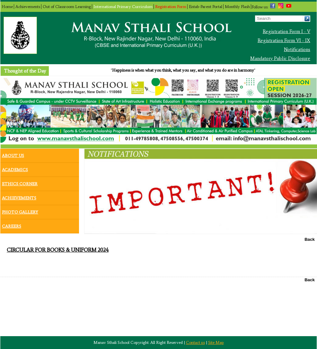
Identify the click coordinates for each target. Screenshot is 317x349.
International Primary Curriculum (123, 6)
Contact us (195, 342)
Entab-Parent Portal (205, 6)
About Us (13, 154)
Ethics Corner (20, 182)
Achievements (27, 6)
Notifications (297, 49)
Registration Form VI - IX (284, 40)
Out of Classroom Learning (67, 6)
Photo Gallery (20, 211)
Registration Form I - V (286, 31)
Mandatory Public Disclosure (280, 58)
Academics (15, 168)
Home (7, 6)
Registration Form (170, 6)
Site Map (216, 342)
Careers (11, 225)
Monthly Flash (237, 6)
